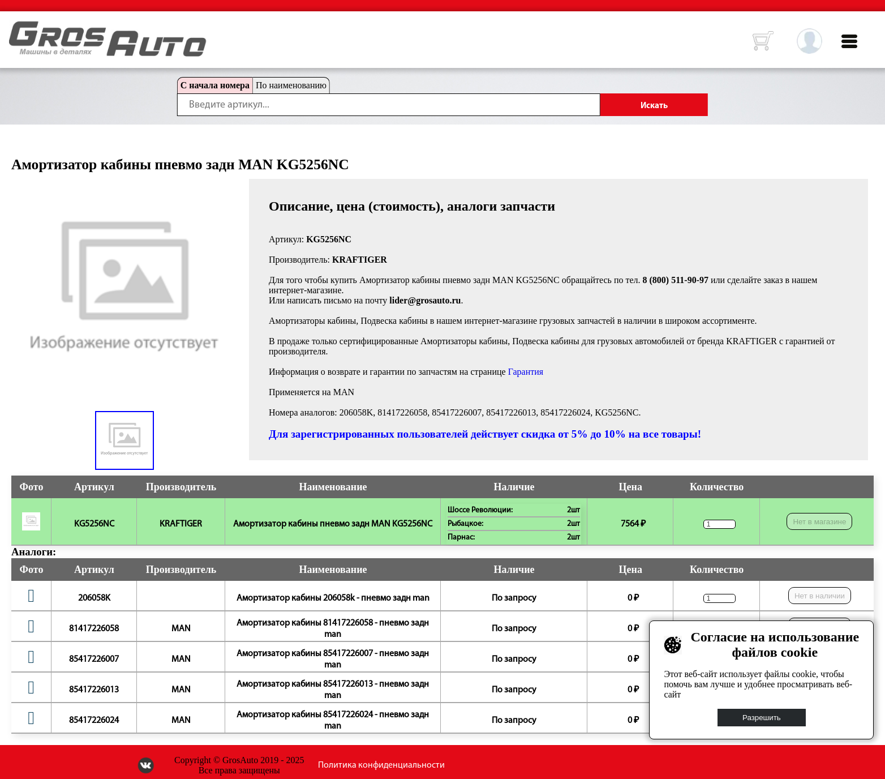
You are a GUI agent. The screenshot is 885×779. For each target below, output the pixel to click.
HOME (17, 28)
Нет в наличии (819, 596)
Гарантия (526, 371)
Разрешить (761, 717)
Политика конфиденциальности (381, 765)
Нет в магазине (819, 521)
